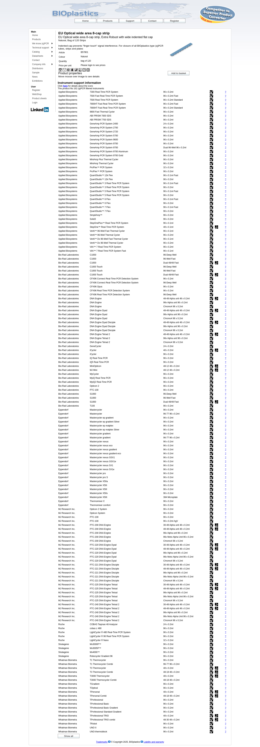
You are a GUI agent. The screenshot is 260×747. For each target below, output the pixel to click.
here (65, 86)
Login (34, 102)
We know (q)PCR (40, 43)
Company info (39, 64)
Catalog (36, 52)
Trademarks (102, 742)
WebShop (37, 94)
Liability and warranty (154, 742)
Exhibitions (37, 81)
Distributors (37, 68)
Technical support (40, 47)
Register (36, 90)
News (35, 76)
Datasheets (37, 56)
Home (35, 35)
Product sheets (39, 98)
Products (36, 39)
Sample (36, 72)
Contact (36, 60)
